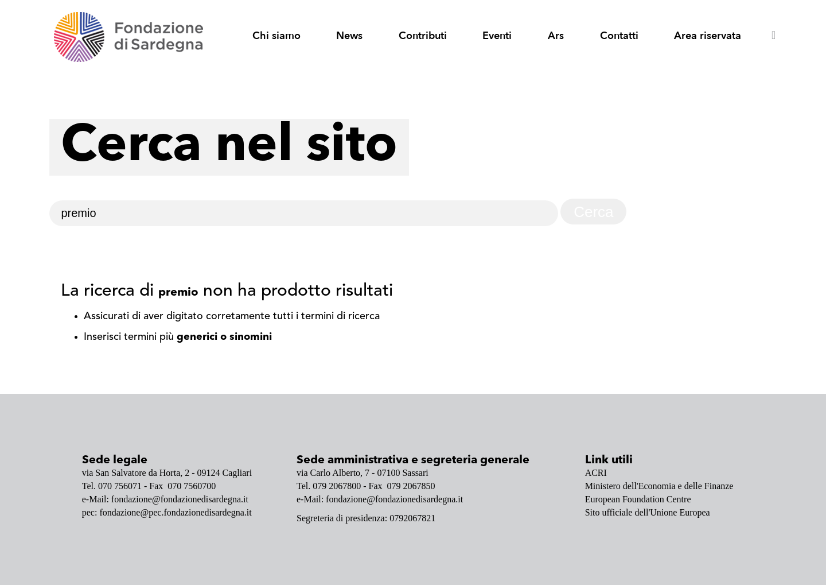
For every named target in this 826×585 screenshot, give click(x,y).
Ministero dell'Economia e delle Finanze (659, 486)
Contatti (619, 36)
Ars (556, 36)
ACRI (596, 473)
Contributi (423, 36)
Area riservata (707, 36)
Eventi (497, 36)
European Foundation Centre (638, 499)
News (349, 36)
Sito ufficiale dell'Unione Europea (647, 512)
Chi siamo (276, 36)
